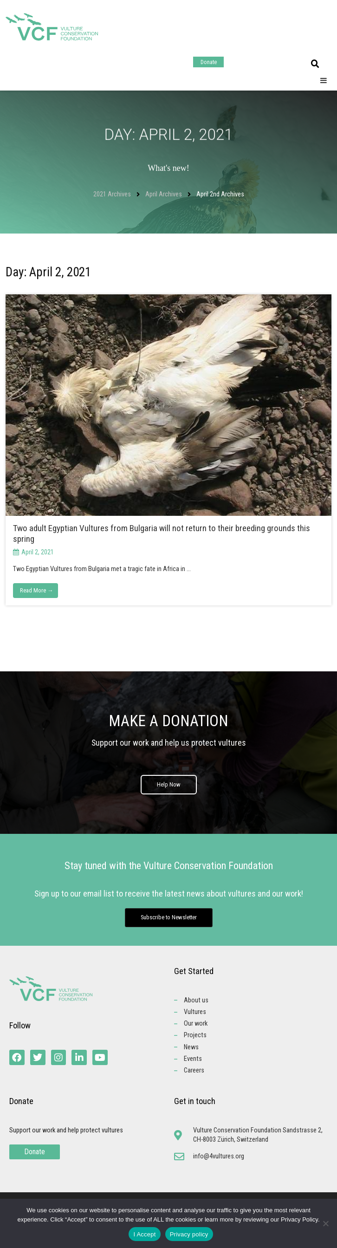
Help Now (169, 789)
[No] (325, 1223)
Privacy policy (189, 1234)
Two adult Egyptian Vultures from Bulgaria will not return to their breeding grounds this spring (161, 533)
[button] (315, 64)
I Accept (144, 1234)
